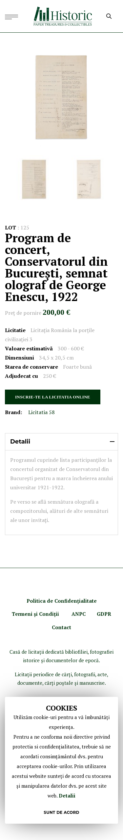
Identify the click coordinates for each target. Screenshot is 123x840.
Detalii (67, 795)
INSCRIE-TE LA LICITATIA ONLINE (52, 397)
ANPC (79, 614)
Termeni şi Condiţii (36, 614)
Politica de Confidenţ (53, 600)
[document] (61, 760)
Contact (61, 627)
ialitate (88, 600)
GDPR (104, 614)
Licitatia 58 (41, 412)
